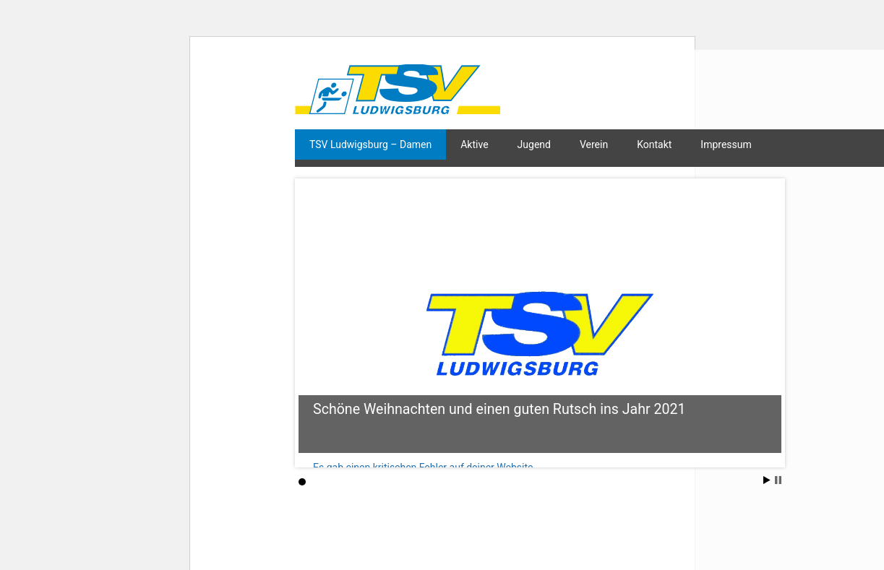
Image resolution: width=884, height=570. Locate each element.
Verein (594, 144)
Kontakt (654, 144)
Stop (778, 480)
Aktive (474, 144)
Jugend (534, 144)
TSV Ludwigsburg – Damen (370, 144)
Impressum (725, 144)
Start (767, 480)
